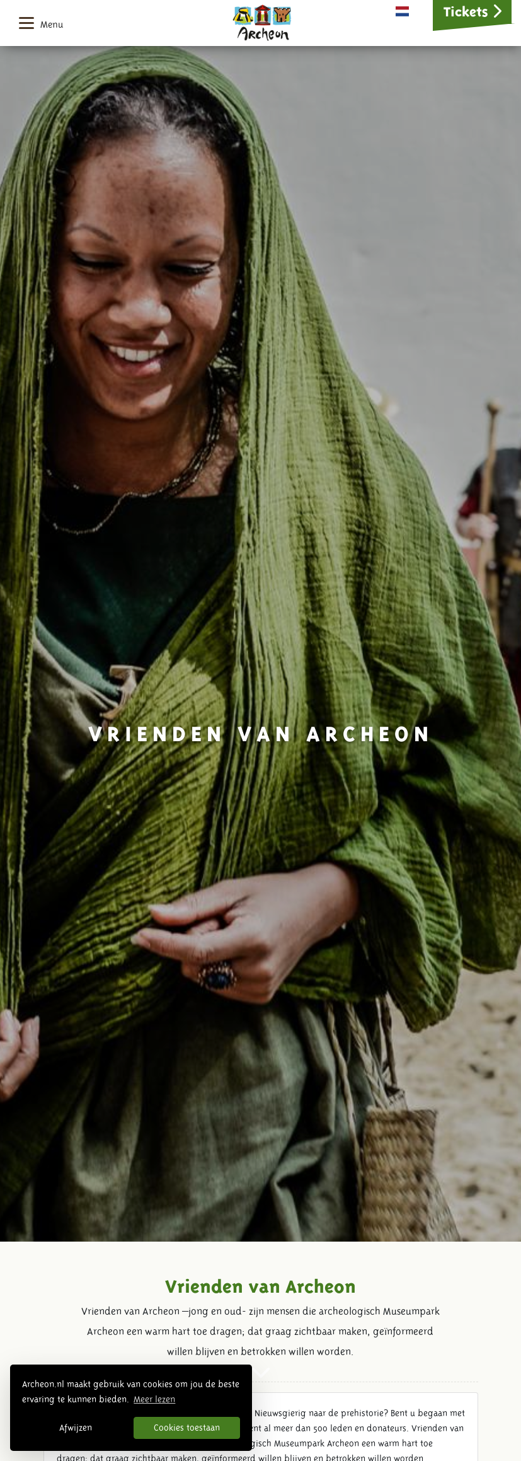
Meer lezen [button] (154, 1399)
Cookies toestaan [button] (187, 1428)
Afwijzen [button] (75, 1428)
